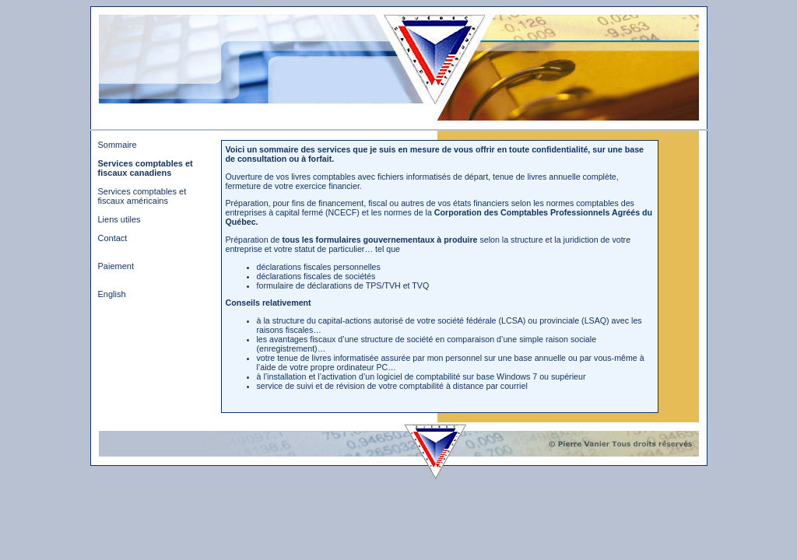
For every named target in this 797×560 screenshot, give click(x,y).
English (112, 294)
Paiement (116, 266)
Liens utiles (119, 219)
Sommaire (117, 144)
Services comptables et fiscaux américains (142, 196)
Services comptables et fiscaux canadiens (145, 168)
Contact (113, 238)
